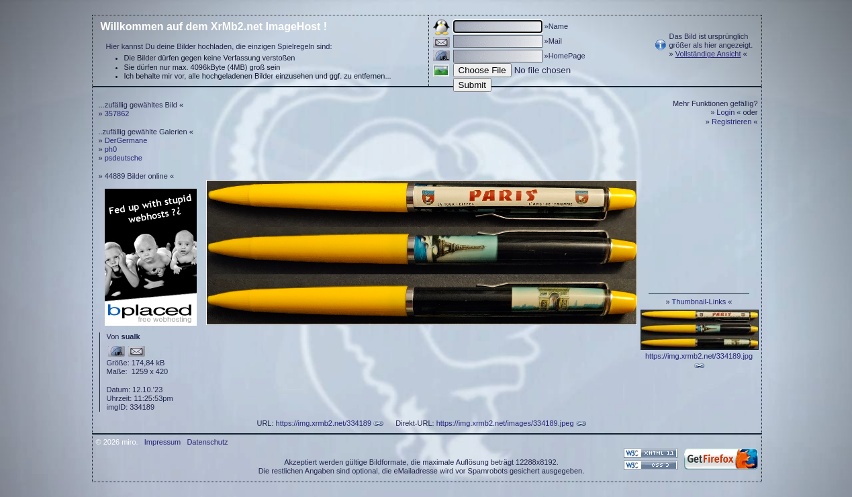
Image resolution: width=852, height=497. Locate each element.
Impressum (162, 442)
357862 (117, 113)
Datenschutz (207, 442)
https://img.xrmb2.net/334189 (323, 423)
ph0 (111, 149)
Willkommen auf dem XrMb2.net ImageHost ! (214, 26)
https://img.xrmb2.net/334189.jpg (699, 356)
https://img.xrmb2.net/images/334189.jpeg (505, 423)
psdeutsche (123, 158)
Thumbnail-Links (699, 302)
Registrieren (731, 122)
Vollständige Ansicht (708, 54)
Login (725, 112)
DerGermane (126, 140)
